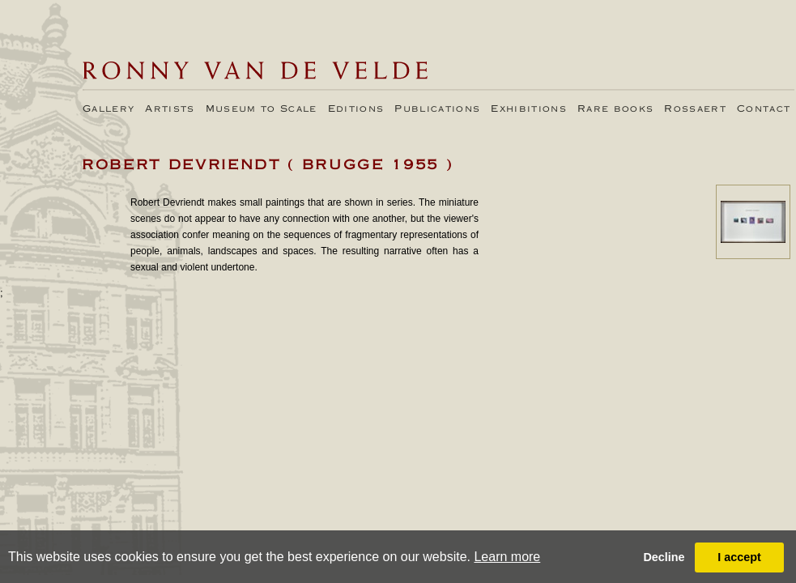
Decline (663, 557)
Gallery (108, 109)
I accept (739, 557)
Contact (763, 109)
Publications (437, 109)
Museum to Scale (261, 109)
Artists (169, 109)
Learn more (507, 557)
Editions (356, 109)
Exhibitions (529, 109)
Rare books (615, 109)
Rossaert (695, 109)
